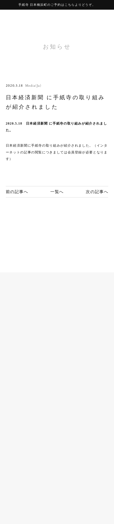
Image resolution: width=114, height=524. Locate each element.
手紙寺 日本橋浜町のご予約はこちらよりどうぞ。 (56, 4)
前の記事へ (17, 191)
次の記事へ (97, 191)
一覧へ (57, 191)
